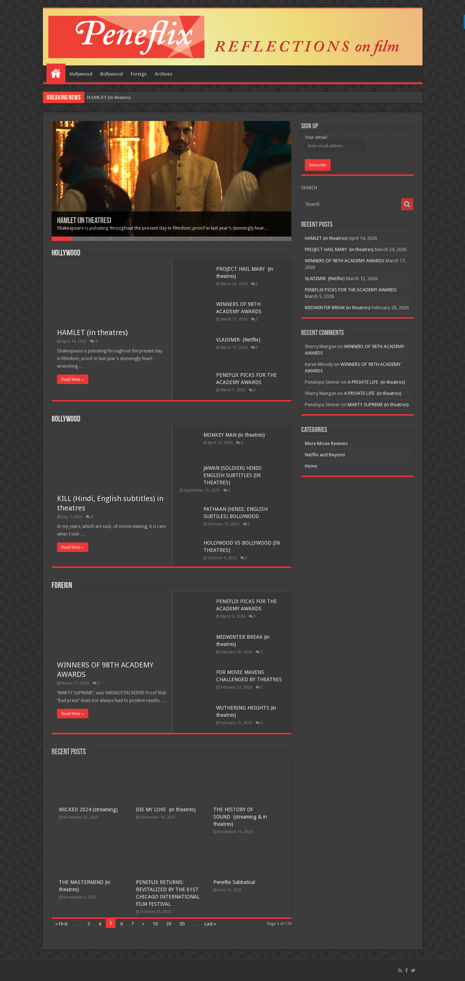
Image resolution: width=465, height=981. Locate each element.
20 (168, 923)
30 (182, 923)
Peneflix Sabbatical (234, 882)
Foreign (139, 74)
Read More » (72, 379)
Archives (163, 74)
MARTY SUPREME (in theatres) (378, 404)
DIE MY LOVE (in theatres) (166, 809)
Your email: (316, 137)
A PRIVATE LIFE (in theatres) (376, 382)
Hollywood (81, 74)
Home (55, 73)
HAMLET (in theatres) (109, 97)
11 (261, 239)
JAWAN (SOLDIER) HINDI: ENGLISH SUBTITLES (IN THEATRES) (232, 475)
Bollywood (111, 74)
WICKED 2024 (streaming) (88, 809)
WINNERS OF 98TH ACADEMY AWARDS (344, 260)
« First (61, 923)
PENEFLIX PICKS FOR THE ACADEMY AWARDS (351, 289)
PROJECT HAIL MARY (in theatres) (339, 249)
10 (241, 239)
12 (281, 239)
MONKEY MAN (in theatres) (234, 435)
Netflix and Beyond (325, 454)
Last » (210, 923)
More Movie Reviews (326, 443)
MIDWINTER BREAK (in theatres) (338, 307)
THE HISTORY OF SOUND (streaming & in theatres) (240, 817)
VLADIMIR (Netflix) (238, 340)
